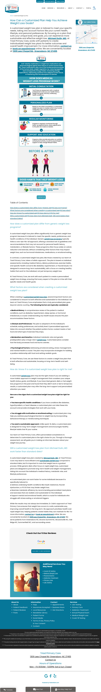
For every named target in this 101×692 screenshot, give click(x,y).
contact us (66, 46)
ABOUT (70, 8)
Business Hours (58, 607)
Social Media (38, 618)
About (15, 605)
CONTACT (79, 8)
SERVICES (50, 8)
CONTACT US (41, 197)
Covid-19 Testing (78, 618)
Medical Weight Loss (80, 615)
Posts (15, 613)
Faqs (35, 605)
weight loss (41, 340)
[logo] (12, 8)
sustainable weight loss (49, 461)
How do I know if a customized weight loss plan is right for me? (34, 213)
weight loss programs (53, 239)
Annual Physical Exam (80, 613)
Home (11, 15)
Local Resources (39, 610)
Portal (88, 8)
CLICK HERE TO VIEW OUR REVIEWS (41, 551)
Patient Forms (38, 615)
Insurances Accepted (41, 607)
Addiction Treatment (80, 610)
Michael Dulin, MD (57, 38)
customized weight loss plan (35, 297)
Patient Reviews (19, 610)
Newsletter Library (40, 613)
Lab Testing (76, 605)
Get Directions (58, 610)
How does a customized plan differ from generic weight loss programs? (38, 208)
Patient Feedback (20, 607)
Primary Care (77, 607)
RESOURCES (60, 8)
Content (36, 626)
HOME (43, 8)
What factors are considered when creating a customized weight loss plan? (40, 210)
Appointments (58, 605)
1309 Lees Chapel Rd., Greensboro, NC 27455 (35, 51)
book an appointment (24, 48)
